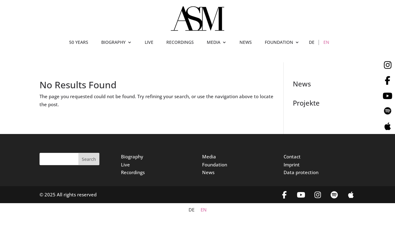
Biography (132, 156)
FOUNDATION (279, 42)
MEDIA (213, 42)
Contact (292, 156)
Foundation (214, 164)
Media (209, 156)
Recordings (133, 172)
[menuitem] (311, 43)
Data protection (301, 172)
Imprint (292, 164)
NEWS (245, 42)
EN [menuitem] (204, 210)
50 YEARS (78, 42)
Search (89, 159)
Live (125, 164)
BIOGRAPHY (113, 42)
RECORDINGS (180, 42)
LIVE (149, 42)
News (208, 172)
